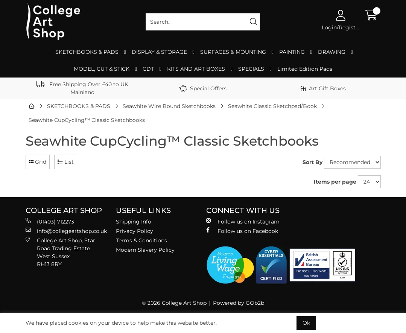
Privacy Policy (134, 231)
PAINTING (292, 52)
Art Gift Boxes (323, 88)
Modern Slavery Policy (145, 249)
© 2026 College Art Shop (174, 303)
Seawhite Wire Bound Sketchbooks (169, 106)
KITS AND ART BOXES (196, 68)
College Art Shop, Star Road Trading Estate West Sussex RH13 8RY (60, 252)
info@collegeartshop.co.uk (66, 230)
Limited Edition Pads (304, 68)
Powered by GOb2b (238, 303)
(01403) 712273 (50, 221)
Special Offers (203, 88)
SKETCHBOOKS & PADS (87, 52)
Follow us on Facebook (242, 230)
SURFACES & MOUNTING (233, 52)
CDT (148, 68)
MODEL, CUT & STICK (101, 68)
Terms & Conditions (141, 240)
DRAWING (331, 52)
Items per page (335, 181)
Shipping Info (133, 221)
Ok (306, 322)
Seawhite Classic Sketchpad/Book (272, 106)
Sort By (312, 162)
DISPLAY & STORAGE (159, 52)
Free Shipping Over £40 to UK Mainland (82, 88)
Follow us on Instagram (243, 221)
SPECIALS (251, 68)
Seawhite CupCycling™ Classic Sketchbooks (87, 120)
